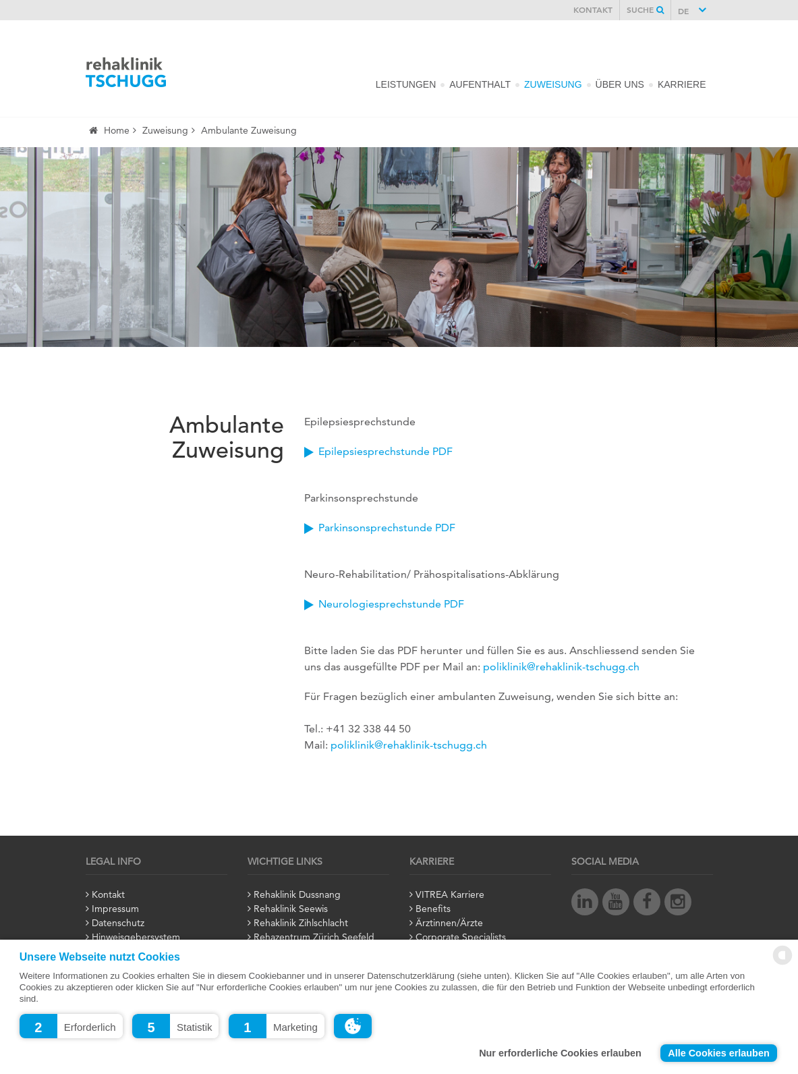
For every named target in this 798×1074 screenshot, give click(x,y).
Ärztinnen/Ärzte (449, 923)
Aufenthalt (480, 84)
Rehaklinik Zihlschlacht (301, 923)
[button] (71, 1026)
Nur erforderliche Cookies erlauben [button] (560, 1053)
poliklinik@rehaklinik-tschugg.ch (561, 667)
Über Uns (620, 84)
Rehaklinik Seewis (291, 909)
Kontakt (592, 11)
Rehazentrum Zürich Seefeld (314, 937)
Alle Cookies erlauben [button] (718, 1053)
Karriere (682, 84)
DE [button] (684, 12)
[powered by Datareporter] (782, 962)
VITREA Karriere (450, 895)
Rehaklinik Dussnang (297, 895)
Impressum (115, 909)
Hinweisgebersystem (136, 937)
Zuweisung (553, 84)
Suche (645, 10)
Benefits (433, 909)
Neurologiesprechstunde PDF (391, 604)
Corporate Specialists (461, 937)
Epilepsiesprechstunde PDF (385, 452)
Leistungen (406, 84)
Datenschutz (118, 923)
